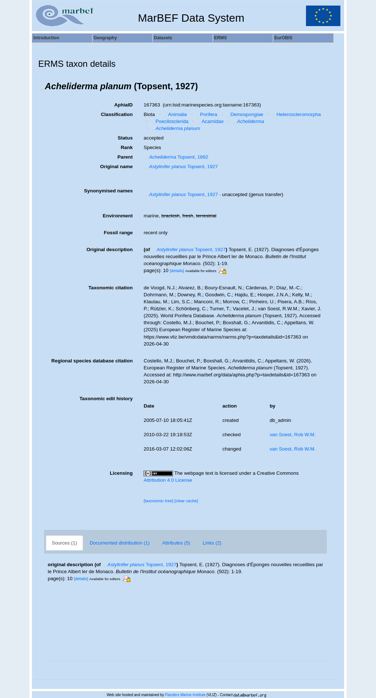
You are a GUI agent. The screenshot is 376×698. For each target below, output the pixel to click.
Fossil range (118, 232)
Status (125, 138)
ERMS (220, 37)
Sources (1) (64, 543)
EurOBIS (283, 37)
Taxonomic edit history (106, 398)
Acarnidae (210, 121)
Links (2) (212, 543)
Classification (117, 114)
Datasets (163, 37)
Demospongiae (244, 114)
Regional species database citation (92, 361)
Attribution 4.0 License (168, 480)
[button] (41, 86)
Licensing (121, 473)
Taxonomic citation (110, 287)
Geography (105, 37)
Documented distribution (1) (120, 543)
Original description (109, 249)
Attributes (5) (176, 543)
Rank (127, 147)
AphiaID (123, 105)
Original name (116, 166)
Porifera (206, 114)
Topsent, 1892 (176, 157)
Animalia (175, 114)
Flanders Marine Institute (185, 695)
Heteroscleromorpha (296, 114)
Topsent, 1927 (181, 166)
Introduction (46, 37)
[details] (177, 270)
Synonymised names (108, 191)
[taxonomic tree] (158, 501)
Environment (118, 215)
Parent (125, 157)
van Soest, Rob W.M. (292, 434)
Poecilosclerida (169, 121)
